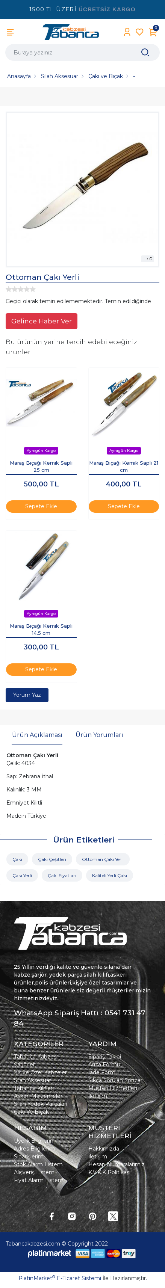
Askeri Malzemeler (38, 1096)
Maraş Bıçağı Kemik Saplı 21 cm (123, 466)
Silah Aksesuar (32, 1080)
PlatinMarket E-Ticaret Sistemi (59, 1278)
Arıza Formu (104, 1064)
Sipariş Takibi (104, 1056)
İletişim (97, 1096)
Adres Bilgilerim (34, 1148)
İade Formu (103, 1072)
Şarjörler (24, 1064)
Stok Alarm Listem (38, 1164)
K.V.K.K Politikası (109, 1172)
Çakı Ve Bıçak (31, 1111)
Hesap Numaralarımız (116, 1164)
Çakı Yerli (22, 875)
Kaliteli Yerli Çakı (109, 875)
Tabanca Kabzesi (36, 1056)
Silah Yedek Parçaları (40, 1104)
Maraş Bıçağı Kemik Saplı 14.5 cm (41, 629)
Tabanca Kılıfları (34, 1088)
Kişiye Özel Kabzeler (40, 1072)
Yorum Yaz (27, 695)
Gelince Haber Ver (41, 321)
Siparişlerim (29, 1156)
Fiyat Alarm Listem (39, 1180)
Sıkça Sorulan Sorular (115, 1080)
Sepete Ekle (41, 506)
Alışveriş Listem (34, 1172)
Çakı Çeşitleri (52, 859)
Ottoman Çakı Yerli (103, 859)
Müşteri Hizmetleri (112, 1088)
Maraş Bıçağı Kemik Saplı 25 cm (41, 466)
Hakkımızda (103, 1148)
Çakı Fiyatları (62, 875)
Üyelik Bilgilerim (35, 1140)
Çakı (17, 859)
